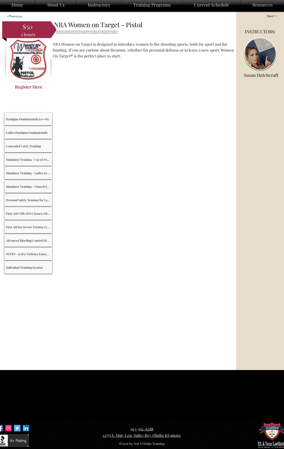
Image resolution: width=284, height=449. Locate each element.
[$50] (28, 26)
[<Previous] (13, 16)
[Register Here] (28, 86)
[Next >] (270, 16)
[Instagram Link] (8, 428)
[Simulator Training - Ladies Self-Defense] (28, 173)
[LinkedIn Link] (26, 428)
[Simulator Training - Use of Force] (28, 159)
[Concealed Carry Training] (28, 146)
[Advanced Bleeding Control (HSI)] (28, 240)
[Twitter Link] (17, 428)
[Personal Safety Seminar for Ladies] (28, 200)
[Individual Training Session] (28, 267)
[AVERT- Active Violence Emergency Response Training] (28, 254)
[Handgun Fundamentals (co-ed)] (28, 119)
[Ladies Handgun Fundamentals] (28, 132)
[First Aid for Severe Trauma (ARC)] (28, 227)
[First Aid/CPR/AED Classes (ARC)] (28, 213)
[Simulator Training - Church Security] (28, 186)
